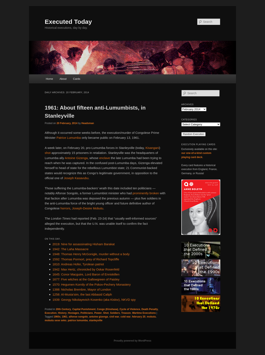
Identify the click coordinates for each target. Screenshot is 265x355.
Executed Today (68, 21)
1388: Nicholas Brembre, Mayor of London (82, 289)
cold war (125, 316)
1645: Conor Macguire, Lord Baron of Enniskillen (86, 274)
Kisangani (152, 148)
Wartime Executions (144, 313)
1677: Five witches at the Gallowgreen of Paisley (86, 279)
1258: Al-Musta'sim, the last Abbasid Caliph (82, 294)
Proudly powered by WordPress (132, 340)
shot (48, 153)
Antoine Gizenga (76, 158)
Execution (51, 313)
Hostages (73, 313)
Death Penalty (149, 309)
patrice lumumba (78, 320)
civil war (114, 316)
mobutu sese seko (55, 320)
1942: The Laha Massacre (71, 249)
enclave (104, 158)
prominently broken (145, 193)
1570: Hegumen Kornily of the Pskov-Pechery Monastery (92, 284)
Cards (76, 78)
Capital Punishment (83, 309)
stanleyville (95, 320)
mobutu (151, 316)
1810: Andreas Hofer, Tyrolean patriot (78, 264)
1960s (57, 316)
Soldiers (115, 313)
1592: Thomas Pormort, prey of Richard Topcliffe (86, 259)
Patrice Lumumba (69, 137)
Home (49, 78)
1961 (64, 316)
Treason (126, 313)
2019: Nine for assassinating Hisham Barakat (84, 244)
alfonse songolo (78, 316)
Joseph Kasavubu (76, 178)
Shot (106, 313)
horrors (65, 208)
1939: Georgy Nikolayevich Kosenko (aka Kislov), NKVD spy (94, 299)
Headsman (87, 123)
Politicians (87, 313)
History (62, 313)
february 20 (139, 316)
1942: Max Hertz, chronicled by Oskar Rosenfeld (86, 269)
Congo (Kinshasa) (107, 309)
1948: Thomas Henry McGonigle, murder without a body (91, 254)
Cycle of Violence (129, 309)
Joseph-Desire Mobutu (87, 208)
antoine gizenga (98, 316)
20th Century (63, 309)
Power (98, 313)
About (62, 78)
